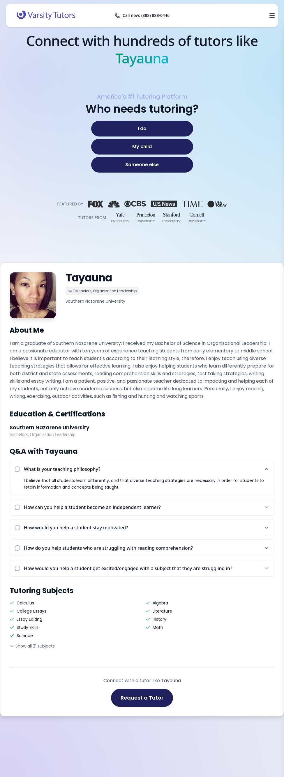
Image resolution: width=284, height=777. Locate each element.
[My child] (142, 147)
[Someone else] (142, 165)
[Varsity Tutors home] (46, 15)
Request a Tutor (142, 697)
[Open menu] (272, 15)
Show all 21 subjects (32, 646)
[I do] (142, 128)
